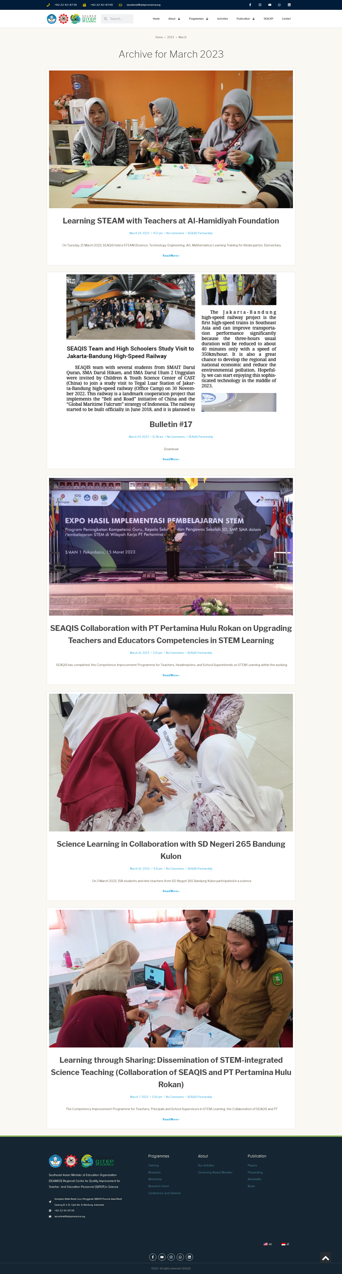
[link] (250, 5)
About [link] (174, 18)
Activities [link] (222, 18)
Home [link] (156, 18)
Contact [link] (286, 18)
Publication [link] (246, 18)
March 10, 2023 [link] (140, 868)
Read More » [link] (171, 255)
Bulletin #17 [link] (171, 424)
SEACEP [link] (268, 18)
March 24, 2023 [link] (139, 233)
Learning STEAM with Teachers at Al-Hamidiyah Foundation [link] (171, 220)
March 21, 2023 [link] (139, 652)
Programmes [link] (199, 18)
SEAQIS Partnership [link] (200, 233)
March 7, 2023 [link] (139, 1097)
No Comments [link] (175, 233)
